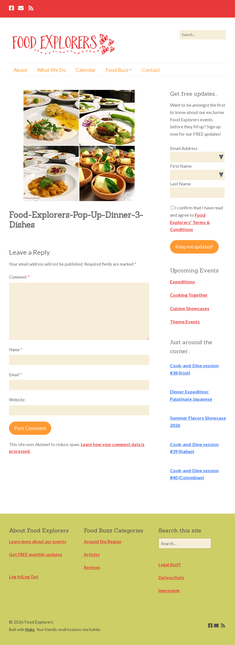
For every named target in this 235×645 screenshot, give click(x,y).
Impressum (169, 590)
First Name (181, 166)
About (20, 70)
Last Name (180, 183)
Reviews (92, 567)
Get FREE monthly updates (35, 554)
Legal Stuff (169, 564)
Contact (151, 70)
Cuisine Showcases (189, 308)
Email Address (184, 148)
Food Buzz (117, 70)
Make (30, 629)
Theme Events (185, 321)
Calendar (86, 70)
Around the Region (102, 541)
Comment (19, 276)
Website (17, 399)
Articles (92, 554)
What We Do (51, 70)
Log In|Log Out (23, 576)
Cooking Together (189, 294)
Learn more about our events (37, 541)
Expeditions (182, 281)
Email (15, 374)
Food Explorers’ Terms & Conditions (190, 222)
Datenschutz (171, 577)
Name (16, 349)
